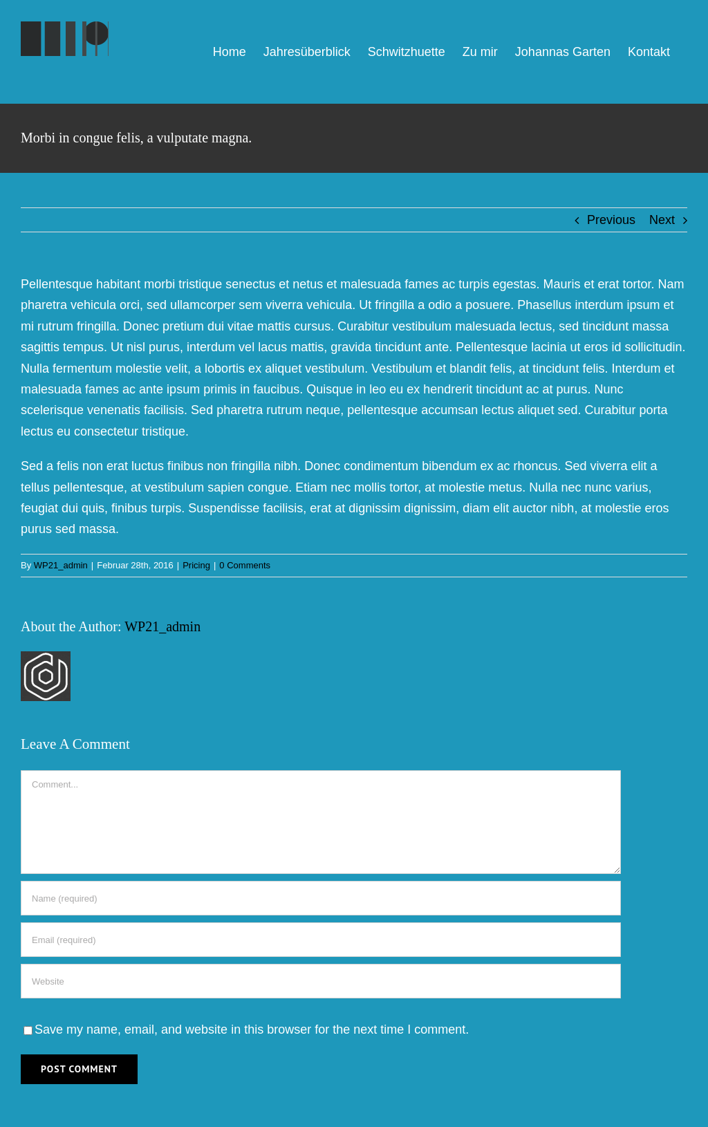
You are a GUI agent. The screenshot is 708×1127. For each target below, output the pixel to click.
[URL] (321, 981)
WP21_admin (61, 565)
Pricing (196, 565)
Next (662, 220)
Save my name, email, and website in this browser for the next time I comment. (252, 1029)
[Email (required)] (321, 939)
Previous (611, 220)
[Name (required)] (321, 898)
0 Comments (244, 565)
